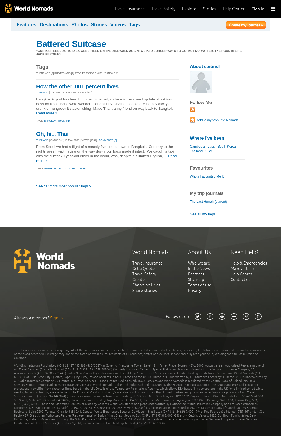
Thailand (196, 151)
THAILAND (42, 92)
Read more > (47, 113)
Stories (209, 8)
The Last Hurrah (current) (208, 202)
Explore (189, 8)
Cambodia (197, 146)
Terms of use (199, 285)
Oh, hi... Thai (52, 134)
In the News (199, 268)
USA (208, 151)
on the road (66, 168)
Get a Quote (143, 268)
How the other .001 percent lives (77, 86)
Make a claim (242, 268)
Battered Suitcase (71, 44)
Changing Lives (146, 285)
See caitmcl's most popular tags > (63, 186)
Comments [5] (108, 140)
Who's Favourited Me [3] (208, 176)
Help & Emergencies (249, 263)
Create (138, 279)
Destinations (54, 24)
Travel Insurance (129, 8)
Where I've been (207, 138)
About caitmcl (205, 66)
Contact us (240, 279)
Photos (79, 24)
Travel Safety (163, 8)
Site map (196, 279)
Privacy (194, 290)
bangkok (50, 120)
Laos (211, 146)
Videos (118, 24)
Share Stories (144, 290)
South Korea (227, 146)
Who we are (199, 263)
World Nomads (29, 9)
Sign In (258, 9)
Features (26, 24)
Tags (134, 24)
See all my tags (202, 214)
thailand (64, 120)
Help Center (234, 8)
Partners (196, 274)
